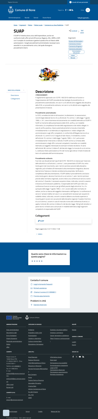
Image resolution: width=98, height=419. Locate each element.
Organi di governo (11, 338)
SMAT (30, 398)
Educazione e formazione (35, 344)
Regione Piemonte (13, 2)
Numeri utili (9, 387)
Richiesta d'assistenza (56, 374)
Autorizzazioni (32, 335)
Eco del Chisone (33, 392)
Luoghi (74, 342)
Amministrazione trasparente (59, 365)
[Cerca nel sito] (87, 10)
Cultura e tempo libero (35, 341)
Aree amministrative (12, 330)
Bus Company (32, 374)
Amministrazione (14, 17)
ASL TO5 (31, 395)
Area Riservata (32, 357)
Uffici (7, 347)
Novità (27, 17)
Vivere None (47, 17)
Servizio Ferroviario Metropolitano (38, 370)
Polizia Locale (38, 25)
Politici (8, 344)
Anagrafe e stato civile (35, 333)
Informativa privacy (56, 357)
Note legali (53, 360)
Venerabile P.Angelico (34, 383)
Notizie (74, 330)
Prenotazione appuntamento (59, 372)
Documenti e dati (11, 333)
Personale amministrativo (14, 341)
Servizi (36, 17)
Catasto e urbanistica (34, 338)
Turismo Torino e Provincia (36, 380)
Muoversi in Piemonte (34, 366)
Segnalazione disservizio (57, 370)
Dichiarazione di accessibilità (58, 363)
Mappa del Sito (55, 411)
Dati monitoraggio (11, 411)
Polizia (30, 25)
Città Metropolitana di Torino (36, 363)
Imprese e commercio (56, 333)
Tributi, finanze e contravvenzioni (60, 339)
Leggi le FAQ (54, 368)
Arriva (30, 377)
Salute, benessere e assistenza (59, 335)
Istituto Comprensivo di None (37, 389)
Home (15, 25)
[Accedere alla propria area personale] (78, 2)
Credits (40, 411)
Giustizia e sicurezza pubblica (58, 330)
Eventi (74, 345)
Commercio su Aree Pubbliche (54, 25)
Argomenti (22, 25)
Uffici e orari (9, 384)
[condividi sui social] (73, 30)
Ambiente (31, 330)
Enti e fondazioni (11, 335)
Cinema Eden (32, 386)
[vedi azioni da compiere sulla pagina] (81, 31)
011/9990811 (16, 366)
